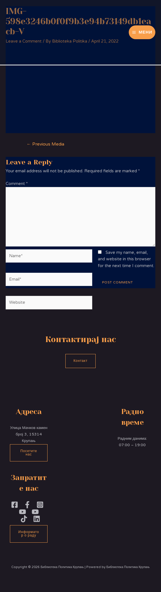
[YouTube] (35, 511)
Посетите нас (28, 452)
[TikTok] (23, 518)
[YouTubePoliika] (22, 511)
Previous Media (45, 144)
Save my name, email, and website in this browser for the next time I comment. (126, 259)
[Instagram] (40, 504)
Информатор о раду (28, 533)
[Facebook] (14, 504)
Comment (17, 183)
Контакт (81, 361)
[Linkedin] (36, 518)
